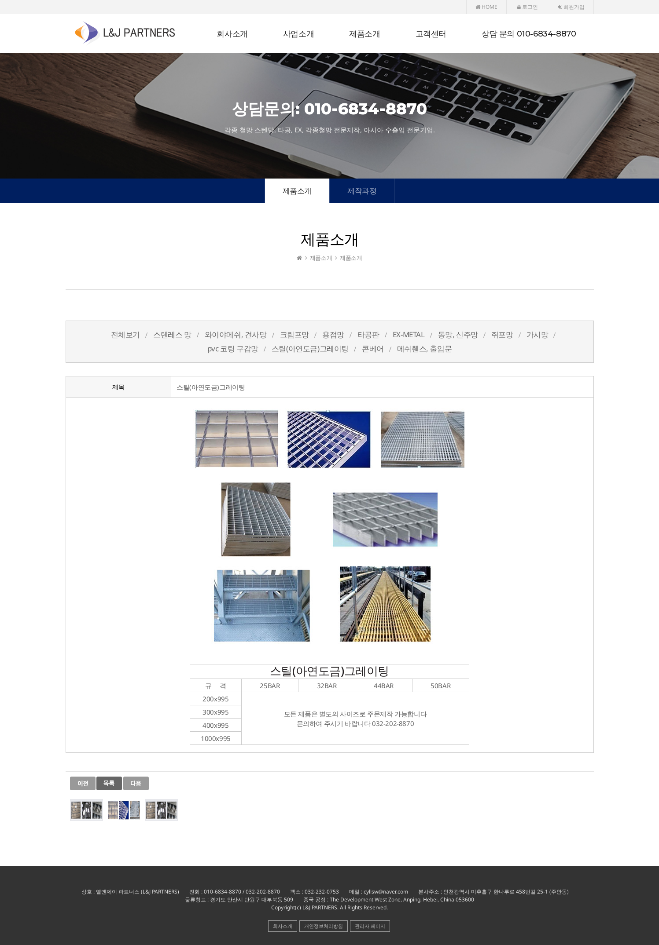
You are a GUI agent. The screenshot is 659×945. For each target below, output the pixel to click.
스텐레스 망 (172, 334)
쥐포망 (502, 334)
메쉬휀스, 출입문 (424, 348)
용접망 (333, 334)
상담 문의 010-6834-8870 (529, 34)
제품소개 (364, 34)
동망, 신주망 (458, 334)
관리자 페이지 (370, 926)
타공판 (368, 334)
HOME (486, 7)
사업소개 (298, 34)
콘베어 (373, 348)
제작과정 (361, 191)
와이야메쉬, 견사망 (236, 334)
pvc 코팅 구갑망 (232, 348)
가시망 (537, 334)
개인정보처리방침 (323, 926)
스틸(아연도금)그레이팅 (310, 348)
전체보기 (125, 334)
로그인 (527, 7)
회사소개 (232, 34)
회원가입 (571, 7)
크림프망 (294, 334)
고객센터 (431, 34)
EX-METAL (409, 334)
